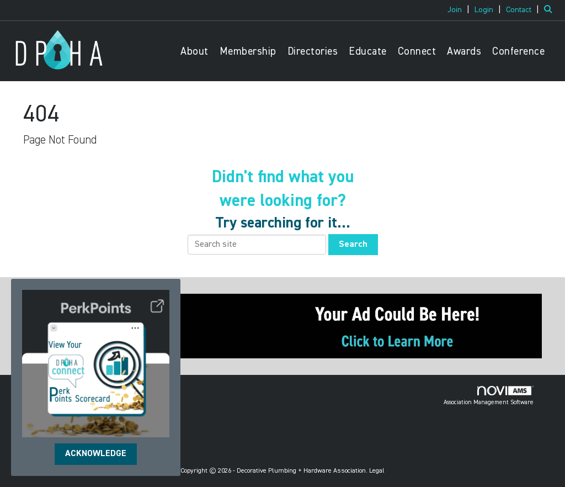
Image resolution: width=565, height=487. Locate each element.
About (194, 51)
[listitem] (459, 10)
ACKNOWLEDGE (95, 453)
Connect (417, 51)
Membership (248, 51)
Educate (368, 51)
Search (353, 244)
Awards (464, 51)
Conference (518, 51)
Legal (377, 471)
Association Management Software (489, 396)
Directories (312, 51)
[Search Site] (550, 10)
